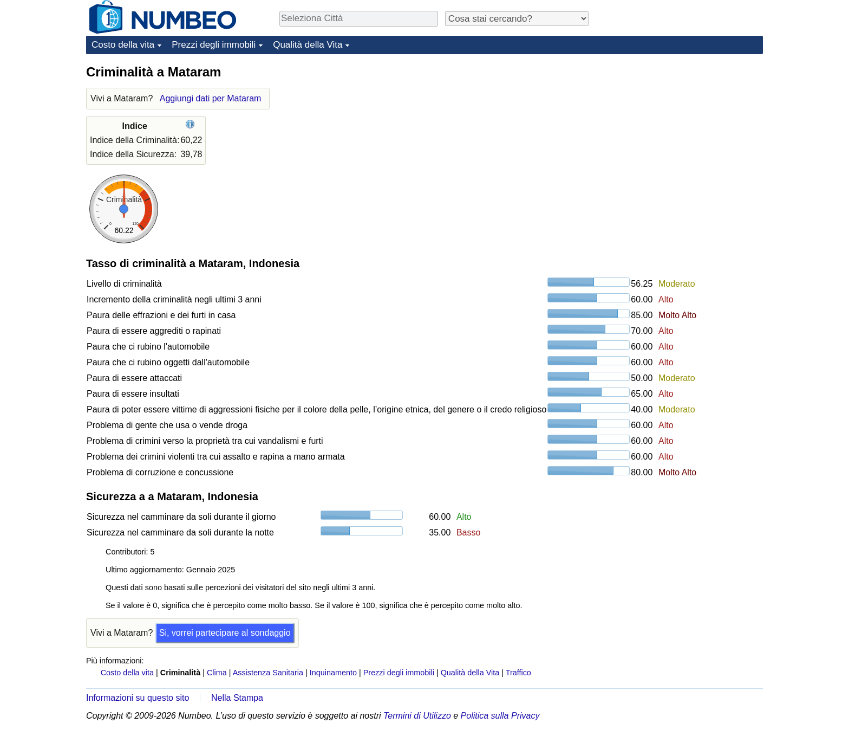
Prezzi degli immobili (214, 45)
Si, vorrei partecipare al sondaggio (225, 632)
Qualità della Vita (307, 45)
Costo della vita (123, 45)
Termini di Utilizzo (417, 715)
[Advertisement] (681, 131)
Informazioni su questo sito (137, 697)
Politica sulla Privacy (500, 715)
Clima (217, 672)
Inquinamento (333, 672)
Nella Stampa (237, 697)
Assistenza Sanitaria (268, 672)
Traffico (518, 672)
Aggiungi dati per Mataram (211, 98)
